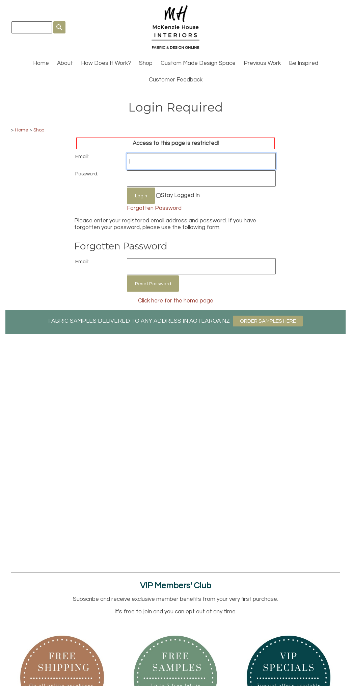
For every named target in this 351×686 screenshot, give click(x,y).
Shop (146, 63)
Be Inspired (303, 63)
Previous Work (262, 63)
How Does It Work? (106, 63)
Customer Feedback (175, 80)
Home (41, 63)
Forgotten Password (154, 208)
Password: (86, 173)
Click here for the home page (175, 301)
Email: (82, 156)
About (65, 63)
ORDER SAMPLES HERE (268, 321)
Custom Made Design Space (198, 63)
